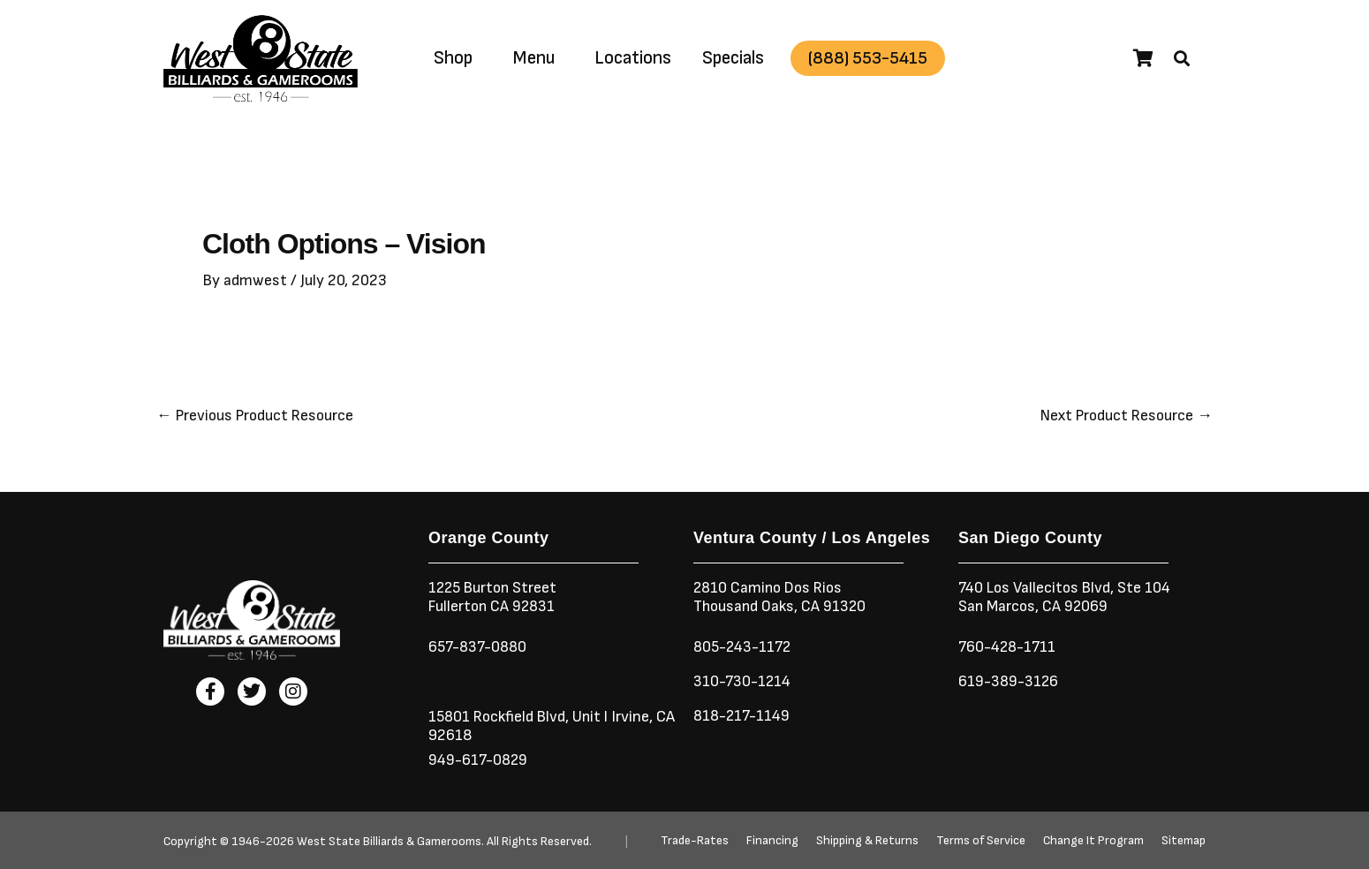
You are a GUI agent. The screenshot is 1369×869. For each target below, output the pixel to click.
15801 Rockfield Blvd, (500, 716)
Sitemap (1183, 841)
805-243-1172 (743, 647)
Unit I (593, 716)
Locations (632, 58)
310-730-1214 (742, 681)
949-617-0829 (479, 760)
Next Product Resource (1123, 416)
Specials (733, 58)
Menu (533, 58)
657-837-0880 (479, 647)
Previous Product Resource (257, 416)
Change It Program (1093, 841)
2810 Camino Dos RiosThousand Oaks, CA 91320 (781, 597)
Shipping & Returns (867, 841)
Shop (453, 58)
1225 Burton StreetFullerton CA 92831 (495, 597)
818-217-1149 (743, 716)
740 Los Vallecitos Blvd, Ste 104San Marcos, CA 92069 (1067, 597)
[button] (1182, 58)
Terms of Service (980, 841)
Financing (772, 841)
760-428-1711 (1010, 647)
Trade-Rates (695, 841)
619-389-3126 (1009, 681)
